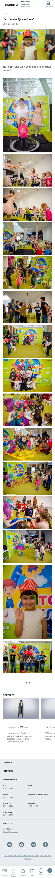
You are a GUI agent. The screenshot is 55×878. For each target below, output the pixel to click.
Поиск (41, 872)
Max (21, 844)
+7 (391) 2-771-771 (10, 832)
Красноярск (25, 1)
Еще (49, 871)
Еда (32, 872)
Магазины (23, 872)
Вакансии (4, 872)
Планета (10, 5)
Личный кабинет (13, 872)
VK (9, 844)
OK (45, 844)
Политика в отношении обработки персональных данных (27, 857)
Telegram (33, 844)
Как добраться (48, 4)
